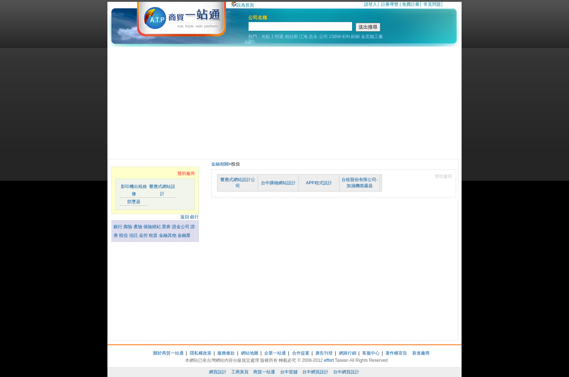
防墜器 (133, 201)
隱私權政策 (201, 353)
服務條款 (226, 353)
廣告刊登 (324, 353)
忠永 (313, 36)
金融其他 (168, 235)
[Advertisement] (284, 101)
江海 (303, 36)
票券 (167, 226)
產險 (138, 226)
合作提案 (301, 353)
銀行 (118, 226)
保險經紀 (152, 226)
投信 (124, 235)
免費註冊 (410, 4)
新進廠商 (421, 353)
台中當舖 (289, 371)
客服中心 (371, 353)
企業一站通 (275, 353)
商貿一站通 (264, 371)
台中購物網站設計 (278, 182)
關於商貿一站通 (168, 353)
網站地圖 (249, 353)
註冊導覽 (389, 4)
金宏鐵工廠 (372, 36)
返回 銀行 (189, 216)
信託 (134, 235)
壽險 (128, 226)
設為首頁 (243, 5)
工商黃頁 (240, 371)
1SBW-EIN (339, 36)
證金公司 (181, 226)
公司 (323, 36)
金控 (144, 235)
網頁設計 (217, 371)
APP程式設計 (319, 182)
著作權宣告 (396, 353)
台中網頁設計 (315, 371)
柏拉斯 (291, 36)
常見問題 (432, 4)
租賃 (154, 235)
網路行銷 (347, 353)
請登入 (370, 4)
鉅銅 (355, 36)
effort (329, 360)
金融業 (184, 235)
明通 (279, 36)
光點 (265, 36)
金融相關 (220, 164)
